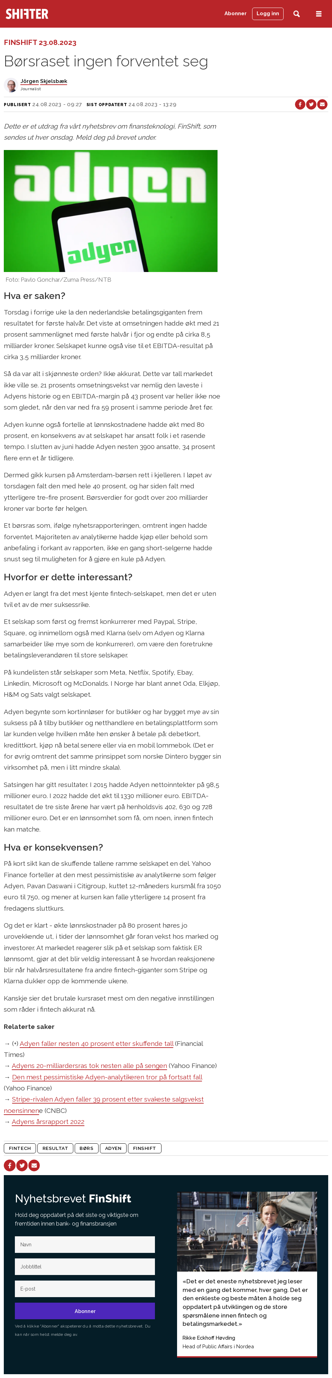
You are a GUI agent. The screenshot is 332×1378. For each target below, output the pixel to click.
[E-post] (85, 1289)
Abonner (235, 13)
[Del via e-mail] (322, 104)
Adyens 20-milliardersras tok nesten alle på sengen (89, 1065)
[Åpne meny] (319, 14)
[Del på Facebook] (300, 104)
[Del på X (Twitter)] (311, 104)
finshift (144, 1148)
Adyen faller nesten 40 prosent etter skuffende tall (96, 1043)
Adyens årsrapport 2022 (48, 1121)
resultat (55, 1148)
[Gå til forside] (27, 14)
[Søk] (296, 14)
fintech (20, 1148)
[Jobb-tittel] (85, 1266)
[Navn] (85, 1244)
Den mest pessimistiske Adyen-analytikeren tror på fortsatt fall (107, 1077)
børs (86, 1148)
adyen (113, 1148)
